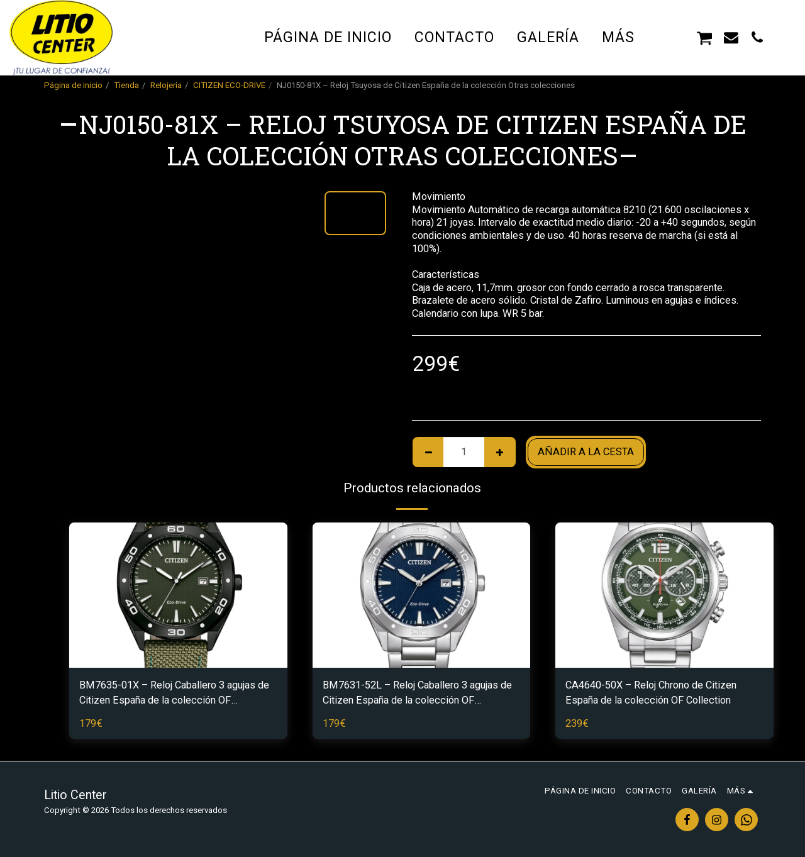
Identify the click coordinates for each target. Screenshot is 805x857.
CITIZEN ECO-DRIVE (229, 85)
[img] (178, 595)
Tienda (126, 85)
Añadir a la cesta (586, 452)
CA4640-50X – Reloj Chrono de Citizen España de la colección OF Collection (650, 693)
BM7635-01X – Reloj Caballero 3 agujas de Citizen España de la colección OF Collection (174, 694)
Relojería (166, 85)
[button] (678, 37)
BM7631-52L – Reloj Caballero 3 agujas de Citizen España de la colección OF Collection (417, 694)
